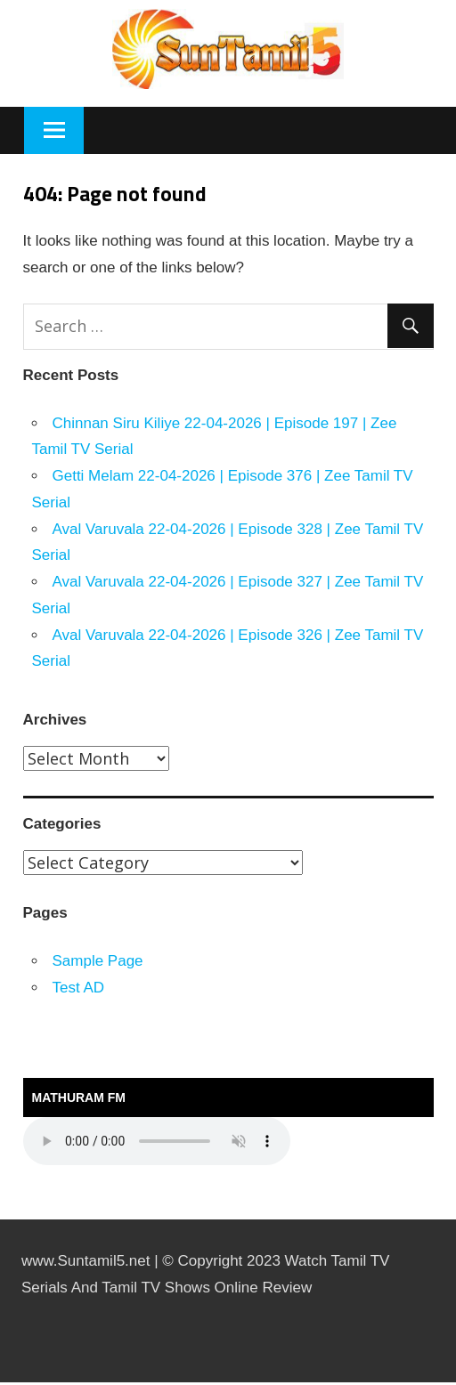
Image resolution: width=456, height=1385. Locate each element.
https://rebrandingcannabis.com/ (8, 1382)
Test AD (79, 987)
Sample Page (98, 960)
